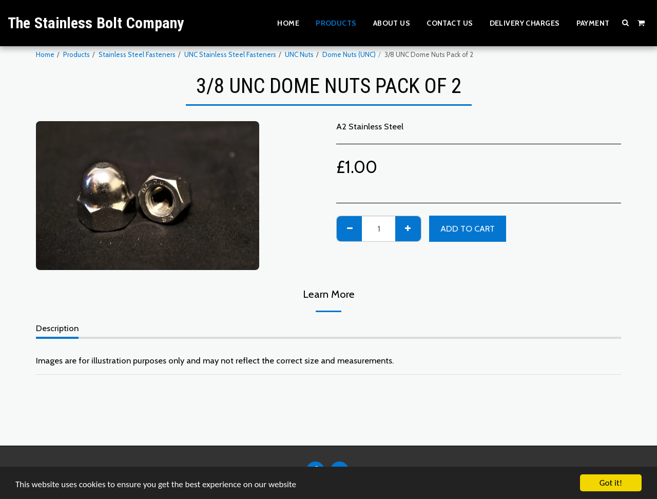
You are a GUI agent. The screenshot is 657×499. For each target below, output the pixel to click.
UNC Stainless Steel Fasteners (230, 54)
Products (76, 54)
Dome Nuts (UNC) (349, 54)
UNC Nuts (299, 54)
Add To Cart (467, 228)
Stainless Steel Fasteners (137, 54)
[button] (626, 22)
